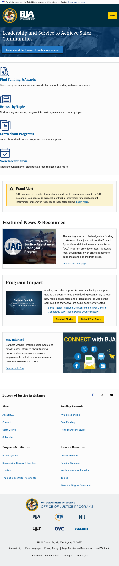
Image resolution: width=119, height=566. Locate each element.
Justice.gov (81, 555)
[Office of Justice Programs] (9, 15)
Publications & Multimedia (75, 470)
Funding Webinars (70, 462)
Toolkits (6, 470)
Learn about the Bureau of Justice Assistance (32, 50)
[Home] (27, 16)
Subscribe (7, 437)
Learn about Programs (59, 125)
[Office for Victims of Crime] (59, 531)
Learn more (82, 201)
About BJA (8, 414)
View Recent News (59, 153)
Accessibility (15, 548)
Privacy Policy (51, 548)
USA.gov (67, 555)
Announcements (69, 455)
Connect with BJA (15, 368)
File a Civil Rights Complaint (76, 485)
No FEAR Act (102, 548)
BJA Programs (10, 455)
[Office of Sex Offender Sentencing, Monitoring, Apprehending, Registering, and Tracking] (82, 531)
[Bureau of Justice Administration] (36, 519)
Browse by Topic (59, 98)
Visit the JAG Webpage (74, 263)
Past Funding (68, 422)
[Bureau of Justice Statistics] (59, 521)
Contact (6, 422)
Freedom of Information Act (46, 555)
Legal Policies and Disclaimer (77, 548)
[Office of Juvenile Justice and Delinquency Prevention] (37, 531)
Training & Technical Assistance (19, 477)
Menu (112, 15)
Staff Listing (9, 429)
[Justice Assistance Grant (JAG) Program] (29, 246)
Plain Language (33, 548)
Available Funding (70, 414)
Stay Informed (15, 339)
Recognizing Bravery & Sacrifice (19, 462)
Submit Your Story (91, 319)
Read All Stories (64, 319)
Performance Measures (73, 429)
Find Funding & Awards (59, 71)
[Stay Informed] (90, 352)
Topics (64, 477)
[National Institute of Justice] (82, 519)
